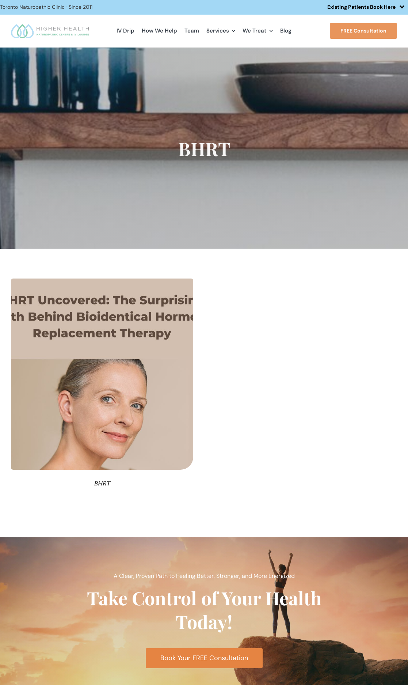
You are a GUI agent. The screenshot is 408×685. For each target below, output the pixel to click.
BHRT (102, 483)
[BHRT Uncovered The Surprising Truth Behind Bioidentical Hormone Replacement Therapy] (102, 281)
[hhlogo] (50, 27)
